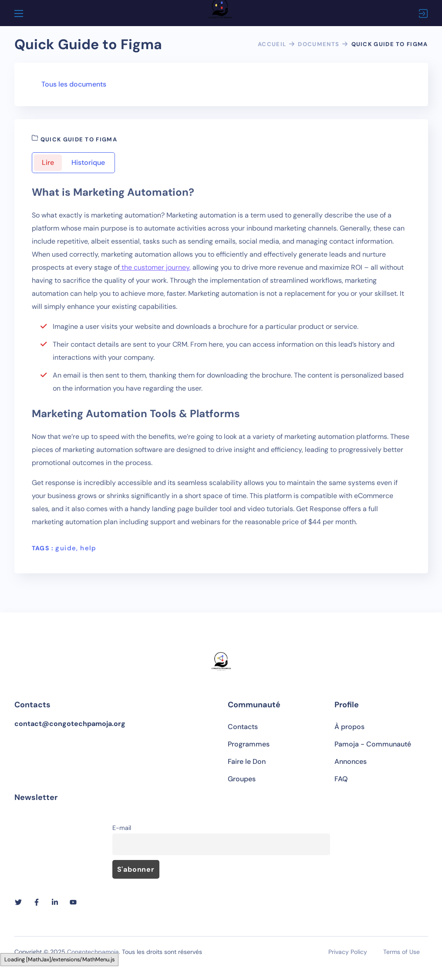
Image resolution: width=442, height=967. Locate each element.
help (88, 548)
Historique (88, 162)
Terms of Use (401, 952)
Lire (48, 162)
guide (65, 548)
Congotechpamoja (93, 952)
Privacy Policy (347, 952)
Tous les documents (73, 84)
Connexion (423, 13)
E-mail (121, 828)
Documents (318, 44)
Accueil (272, 44)
